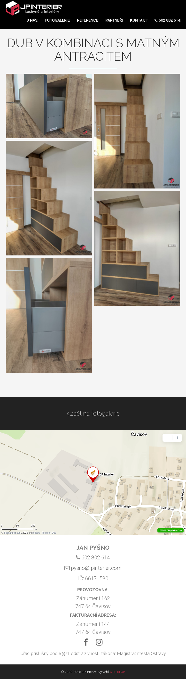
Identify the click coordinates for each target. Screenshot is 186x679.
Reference (87, 23)
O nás (32, 23)
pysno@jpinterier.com (96, 568)
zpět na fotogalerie (93, 413)
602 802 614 (167, 23)
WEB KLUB (117, 672)
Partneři (114, 23)
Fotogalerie (57, 23)
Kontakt (138, 23)
